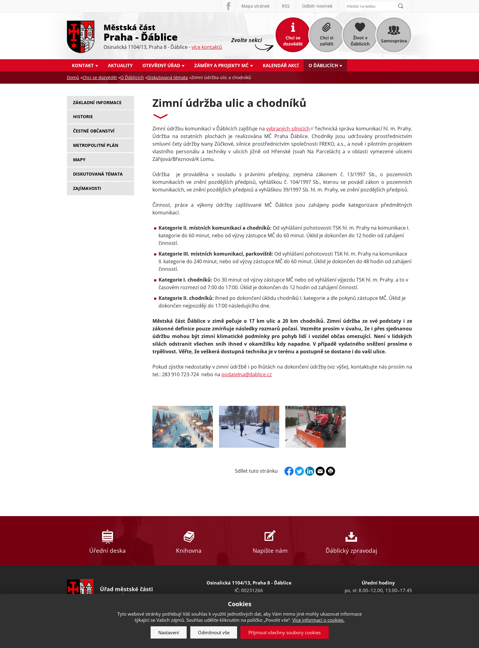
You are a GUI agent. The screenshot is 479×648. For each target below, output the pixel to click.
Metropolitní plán (95, 145)
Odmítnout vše (213, 632)
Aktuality (120, 65)
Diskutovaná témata (167, 77)
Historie (83, 116)
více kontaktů (207, 47)
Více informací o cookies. (318, 620)
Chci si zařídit (326, 41)
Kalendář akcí (281, 65)
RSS (286, 6)
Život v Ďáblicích (360, 41)
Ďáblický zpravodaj (351, 541)
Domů (73, 77)
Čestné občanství (94, 131)
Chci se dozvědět (293, 41)
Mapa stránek (255, 6)
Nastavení (168, 632)
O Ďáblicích (323, 65)
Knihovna (188, 541)
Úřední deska (107, 541)
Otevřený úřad (161, 65)
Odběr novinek (317, 6)
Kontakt (83, 65)
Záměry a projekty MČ (221, 65)
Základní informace (97, 102)
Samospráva (394, 41)
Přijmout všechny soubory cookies (284, 632)
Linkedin (309, 471)
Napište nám (270, 541)
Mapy (79, 159)
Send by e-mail (320, 471)
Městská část (163, 32)
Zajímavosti (87, 188)
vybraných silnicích (289, 128)
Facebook (228, 6)
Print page (330, 471)
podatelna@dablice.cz (246, 374)
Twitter (299, 471)
